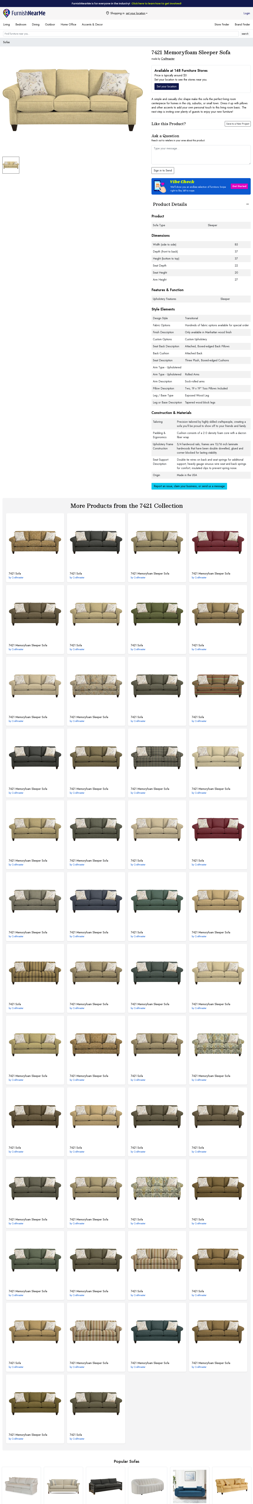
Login (247, 13)
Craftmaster (168, 59)
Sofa (15, 574)
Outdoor (50, 24)
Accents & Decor (92, 24)
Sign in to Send (163, 170)
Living (6, 24)
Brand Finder (242, 24)
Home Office (68, 24)
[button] (201, 186)
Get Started (239, 186)
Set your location (167, 86)
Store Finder (222, 24)
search (245, 33)
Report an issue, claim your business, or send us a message (189, 486)
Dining (35, 24)
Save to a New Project (237, 123)
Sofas (6, 42)
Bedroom (20, 24)
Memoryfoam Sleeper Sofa (150, 574)
